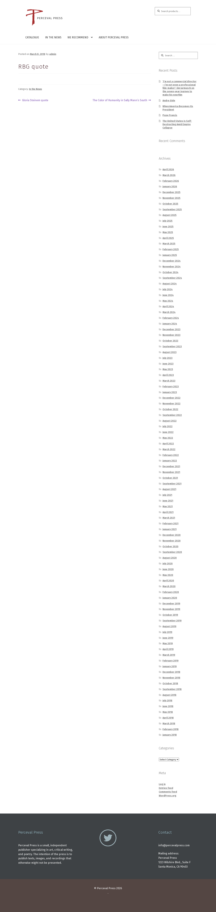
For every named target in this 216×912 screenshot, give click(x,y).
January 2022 (170, 460)
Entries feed (166, 788)
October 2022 (170, 409)
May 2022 (168, 437)
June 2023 (168, 363)
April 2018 (168, 717)
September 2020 (172, 552)
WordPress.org (167, 795)
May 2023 (168, 369)
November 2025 (171, 198)
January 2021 (170, 529)
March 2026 (169, 175)
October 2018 (170, 683)
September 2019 (172, 620)
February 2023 (171, 386)
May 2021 (168, 506)
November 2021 (171, 472)
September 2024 (172, 278)
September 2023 (172, 346)
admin (52, 54)
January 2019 (170, 666)
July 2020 (168, 563)
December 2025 (171, 192)
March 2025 (169, 243)
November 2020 (172, 540)
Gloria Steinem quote (35, 100)
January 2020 (170, 597)
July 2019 (167, 632)
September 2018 (172, 689)
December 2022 (171, 397)
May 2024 (168, 300)
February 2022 (171, 455)
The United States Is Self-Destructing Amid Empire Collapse (177, 124)
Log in (162, 784)
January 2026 (170, 186)
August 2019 (169, 626)
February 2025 (171, 249)
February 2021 (170, 523)
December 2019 (171, 603)
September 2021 (172, 483)
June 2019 (168, 637)
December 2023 (171, 329)
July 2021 (167, 495)
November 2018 (171, 677)
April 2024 (168, 306)
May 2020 (168, 575)
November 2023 (171, 335)
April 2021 (168, 512)
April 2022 (168, 443)
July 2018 (167, 700)
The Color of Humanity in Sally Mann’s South (119, 100)
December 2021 (171, 466)
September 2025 (172, 209)
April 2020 (168, 580)
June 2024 (168, 295)
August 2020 (170, 557)
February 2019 (171, 660)
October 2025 (170, 203)
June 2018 (168, 706)
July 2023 (167, 358)
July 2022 (167, 426)
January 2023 (170, 392)
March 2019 (169, 655)
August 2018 (169, 695)
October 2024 (170, 272)
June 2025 (168, 226)
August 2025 (170, 215)
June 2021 (168, 500)
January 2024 (170, 323)
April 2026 (168, 169)
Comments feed (168, 791)
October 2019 (170, 615)
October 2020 (170, 546)
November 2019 (171, 609)
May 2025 (168, 232)
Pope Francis (170, 115)
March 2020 (169, 586)
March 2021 (169, 517)
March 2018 (169, 723)
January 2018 (170, 734)
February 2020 (171, 592)
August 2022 (170, 420)
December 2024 (172, 260)
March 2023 (169, 380)
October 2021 (170, 478)
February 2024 (171, 318)
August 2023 (170, 352)
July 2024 (168, 289)
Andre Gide (169, 100)
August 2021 (169, 489)
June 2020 (168, 569)
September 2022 (172, 415)
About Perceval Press (114, 37)
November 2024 (172, 266)
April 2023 (168, 375)
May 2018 (168, 712)
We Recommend (78, 37)
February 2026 (171, 181)
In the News (53, 37)
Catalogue (32, 37)
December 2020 (172, 535)
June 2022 (168, 432)
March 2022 (169, 449)
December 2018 (171, 672)
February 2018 (171, 729)
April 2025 (168, 238)
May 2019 (168, 643)
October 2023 (170, 340)
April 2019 (168, 649)
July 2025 (167, 220)
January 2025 (170, 255)
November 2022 (171, 403)
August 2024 (170, 283)
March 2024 (169, 312)
